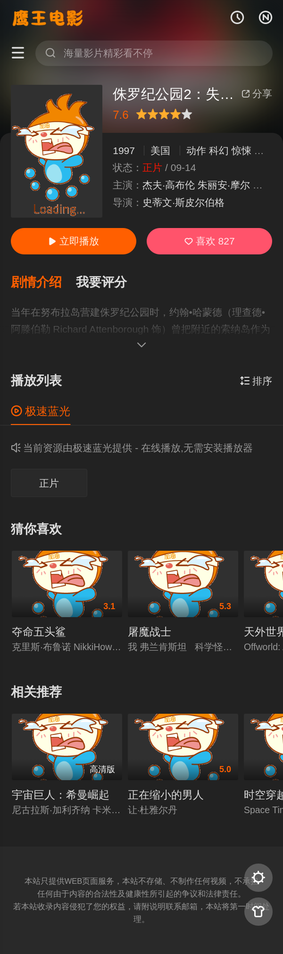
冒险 (264, 150)
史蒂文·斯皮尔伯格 (183, 202)
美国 (160, 150)
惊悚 (241, 150)
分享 (257, 93)
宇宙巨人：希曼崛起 (60, 795)
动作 (196, 150)
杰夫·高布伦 (168, 184)
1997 (124, 150)
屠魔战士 (149, 632)
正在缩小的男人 (166, 795)
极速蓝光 (41, 411)
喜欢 (209, 241)
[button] (43, 282)
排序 (256, 380)
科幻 (219, 150)
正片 (49, 483)
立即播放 (73, 241)
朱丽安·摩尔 (224, 184)
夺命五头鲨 (39, 632)
